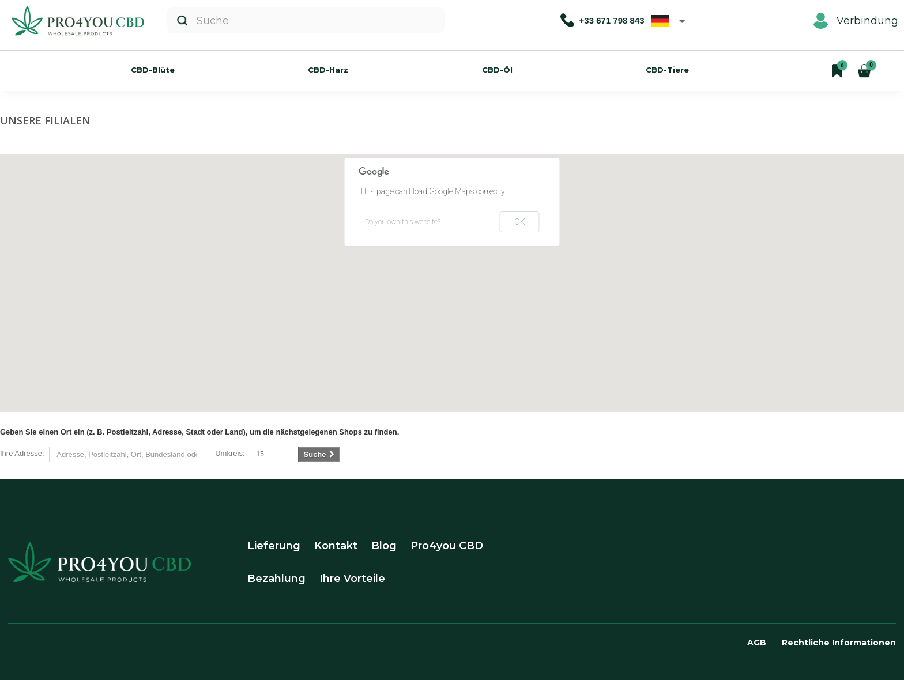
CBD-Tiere (667, 69)
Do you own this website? (402, 222)
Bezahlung (276, 578)
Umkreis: (229, 453)
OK (519, 221)
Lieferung (273, 545)
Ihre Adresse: (22, 453)
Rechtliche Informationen (839, 642)
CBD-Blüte (153, 69)
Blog (384, 545)
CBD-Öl (497, 69)
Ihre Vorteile (352, 578)
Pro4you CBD (446, 545)
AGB (756, 642)
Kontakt (335, 545)
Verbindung (855, 21)
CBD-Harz (328, 69)
